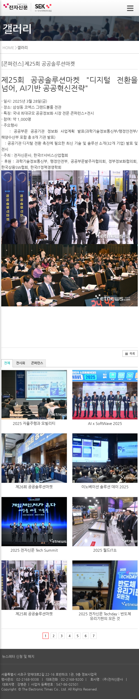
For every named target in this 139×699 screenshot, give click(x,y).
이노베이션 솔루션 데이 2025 (104, 487)
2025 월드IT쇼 (105, 550)
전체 (7, 363)
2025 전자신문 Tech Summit (34, 550)
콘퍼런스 (37, 363)
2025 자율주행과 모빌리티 (34, 423)
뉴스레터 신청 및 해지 (18, 656)
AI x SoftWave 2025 (105, 423)
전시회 (20, 363)
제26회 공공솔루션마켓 (34, 487)
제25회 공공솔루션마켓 (34, 614)
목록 (130, 353)
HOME (8, 47)
